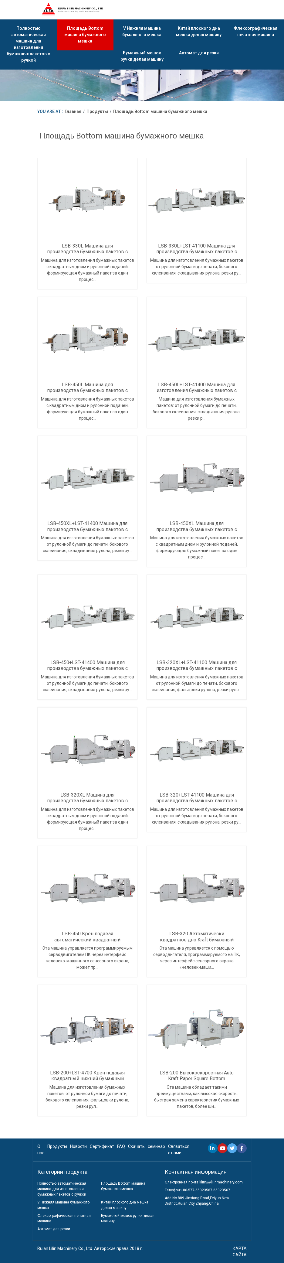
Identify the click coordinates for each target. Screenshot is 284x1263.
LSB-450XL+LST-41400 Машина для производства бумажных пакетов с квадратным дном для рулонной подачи (87, 532)
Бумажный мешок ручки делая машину (142, 56)
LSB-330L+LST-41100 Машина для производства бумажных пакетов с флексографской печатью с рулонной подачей (196, 254)
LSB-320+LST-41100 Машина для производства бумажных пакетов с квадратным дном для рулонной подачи (196, 803)
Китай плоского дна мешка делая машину (198, 31)
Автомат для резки (199, 53)
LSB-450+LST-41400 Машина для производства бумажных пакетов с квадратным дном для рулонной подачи (87, 671)
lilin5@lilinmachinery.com (221, 1182)
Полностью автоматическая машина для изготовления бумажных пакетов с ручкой (28, 44)
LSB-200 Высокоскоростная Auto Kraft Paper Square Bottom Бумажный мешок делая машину (196, 1078)
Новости (78, 1146)
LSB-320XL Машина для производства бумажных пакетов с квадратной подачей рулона (87, 800)
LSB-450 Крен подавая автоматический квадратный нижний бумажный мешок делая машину (87, 942)
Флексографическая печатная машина (255, 31)
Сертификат (102, 1146)
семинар (156, 1146)
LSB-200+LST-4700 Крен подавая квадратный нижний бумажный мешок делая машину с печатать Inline (87, 1081)
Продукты (97, 111)
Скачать (136, 1146)
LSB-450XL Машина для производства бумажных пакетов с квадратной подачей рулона (196, 529)
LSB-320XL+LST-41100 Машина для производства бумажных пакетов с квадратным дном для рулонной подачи (196, 671)
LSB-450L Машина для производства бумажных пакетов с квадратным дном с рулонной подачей (87, 393)
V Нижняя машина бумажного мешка (141, 31)
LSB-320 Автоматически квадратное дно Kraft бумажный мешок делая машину (197, 939)
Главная (73, 111)
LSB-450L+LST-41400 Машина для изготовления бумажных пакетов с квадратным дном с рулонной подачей (197, 393)
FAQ (121, 1146)
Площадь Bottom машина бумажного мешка (85, 35)
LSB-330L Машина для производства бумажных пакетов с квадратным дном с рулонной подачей (87, 254)
